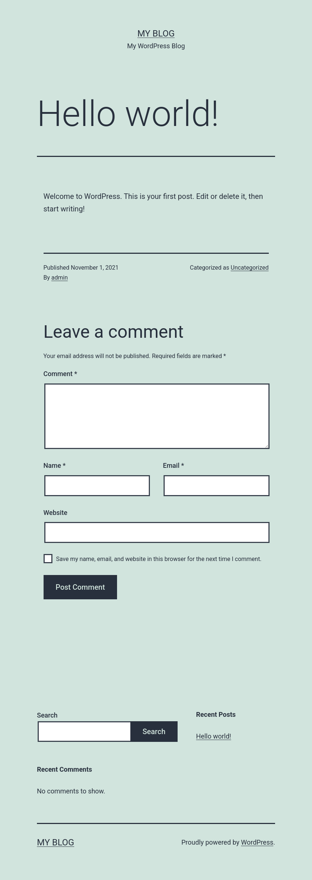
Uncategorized (250, 267)
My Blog (156, 33)
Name (55, 465)
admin (59, 277)
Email (173, 465)
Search (47, 715)
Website (56, 512)
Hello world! (213, 736)
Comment (60, 374)
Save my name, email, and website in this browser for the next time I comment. (159, 558)
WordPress (257, 842)
